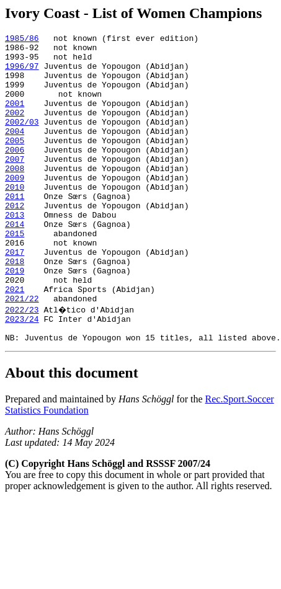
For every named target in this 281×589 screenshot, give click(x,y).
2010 (14, 218)
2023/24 (22, 374)
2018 (14, 307)
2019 (14, 318)
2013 (14, 251)
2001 (14, 117)
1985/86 (22, 39)
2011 (14, 229)
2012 (14, 240)
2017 (14, 296)
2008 (14, 196)
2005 (14, 162)
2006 (14, 173)
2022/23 (22, 363)
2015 (14, 274)
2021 (14, 341)
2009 (14, 207)
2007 (14, 184)
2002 (14, 129)
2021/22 (22, 352)
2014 (14, 262)
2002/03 (22, 140)
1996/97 (22, 73)
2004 (14, 151)
